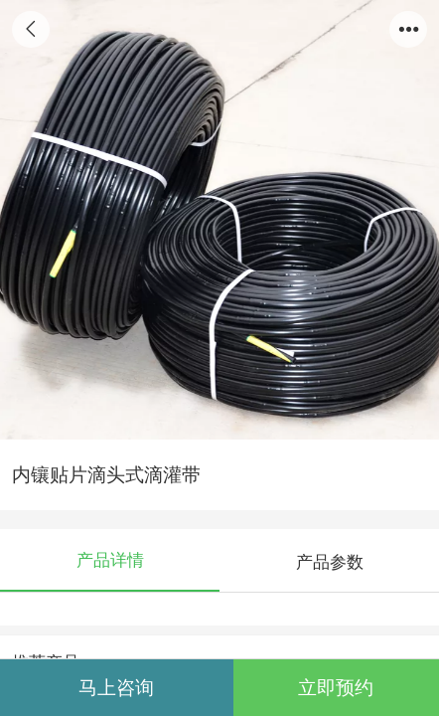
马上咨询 (116, 687)
